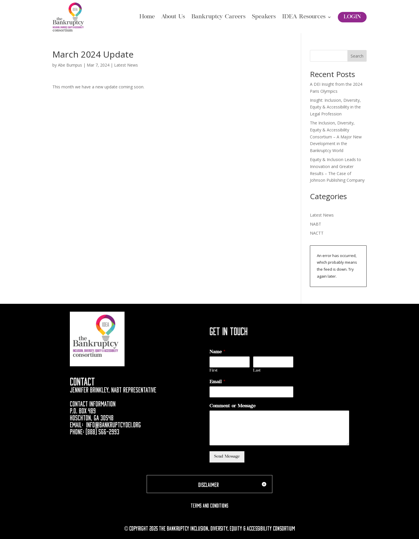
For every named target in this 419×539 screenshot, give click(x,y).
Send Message (227, 457)
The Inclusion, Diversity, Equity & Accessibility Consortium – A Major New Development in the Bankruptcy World (336, 136)
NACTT (317, 233)
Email (217, 382)
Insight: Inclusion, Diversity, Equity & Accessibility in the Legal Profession (335, 107)
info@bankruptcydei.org (113, 424)
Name (217, 352)
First (214, 371)
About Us (173, 17)
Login (352, 17)
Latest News (126, 65)
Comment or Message (232, 406)
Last (257, 371)
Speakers (264, 17)
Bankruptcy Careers (218, 17)
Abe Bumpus (70, 65)
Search (357, 56)
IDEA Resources (304, 17)
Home (147, 17)
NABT (315, 224)
